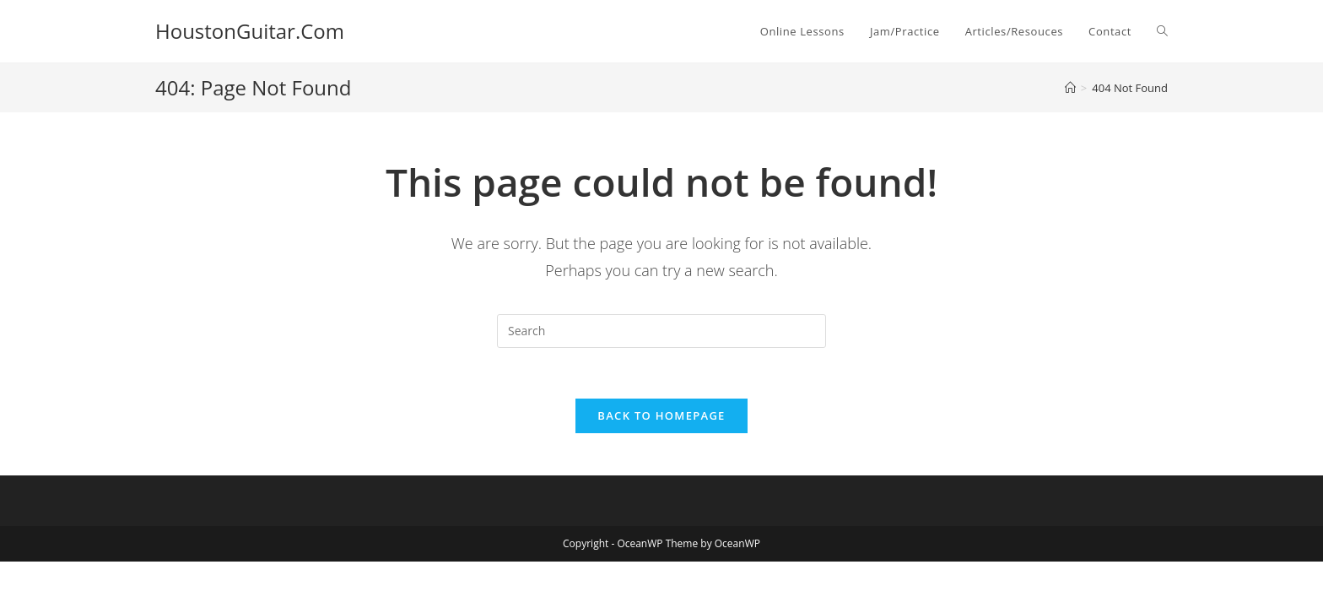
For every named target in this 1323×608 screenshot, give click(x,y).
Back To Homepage (661, 415)
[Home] (1070, 87)
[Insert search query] (661, 331)
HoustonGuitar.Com (249, 31)
